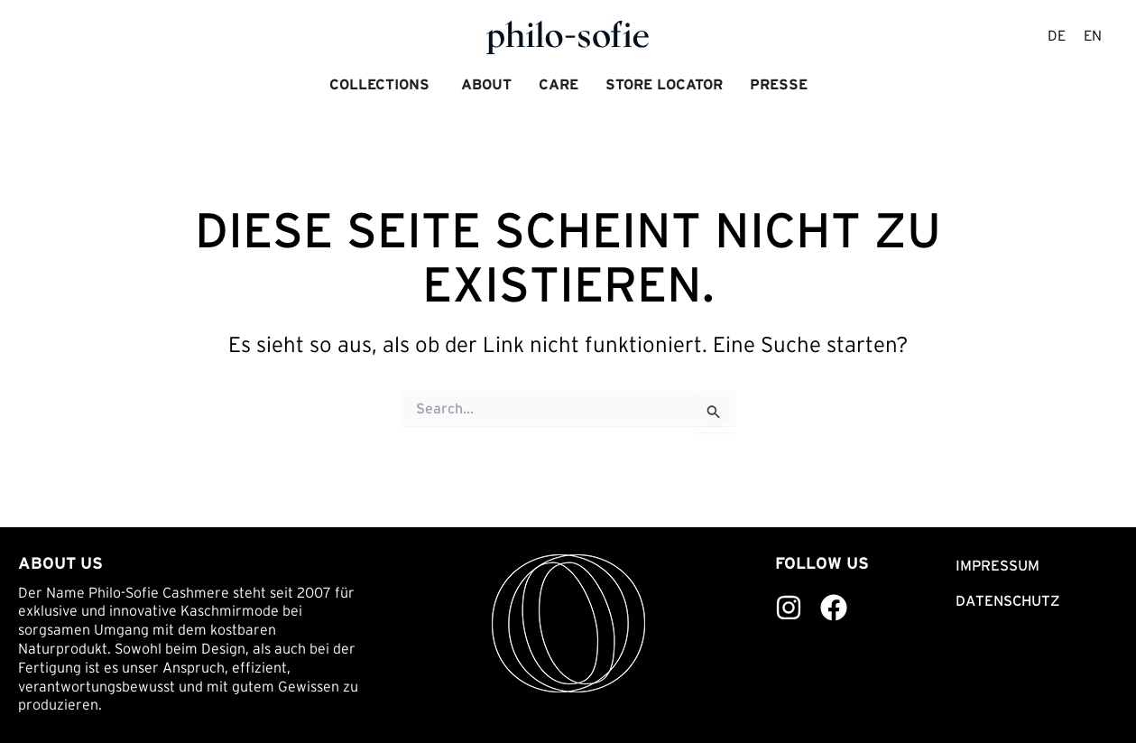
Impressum (997, 565)
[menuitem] (1057, 37)
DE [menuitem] (1057, 36)
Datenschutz (1008, 600)
